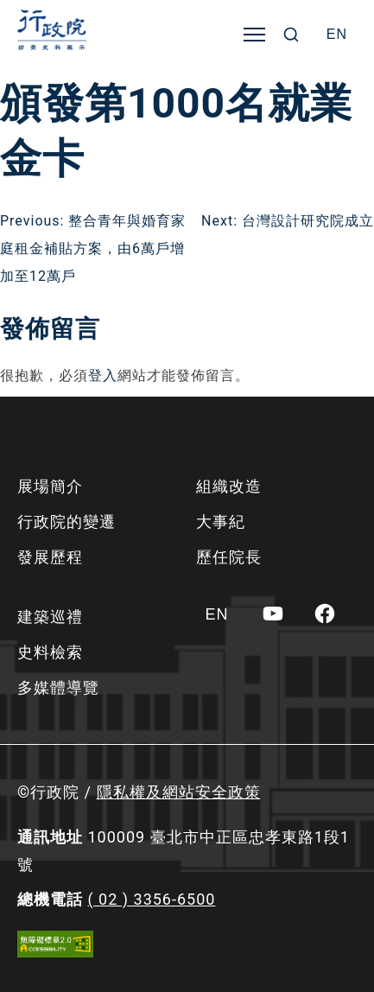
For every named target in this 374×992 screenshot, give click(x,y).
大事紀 (220, 521)
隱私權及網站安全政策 (179, 792)
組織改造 (229, 486)
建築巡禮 (50, 616)
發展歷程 (50, 557)
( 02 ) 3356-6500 (151, 899)
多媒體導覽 (58, 687)
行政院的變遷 (66, 521)
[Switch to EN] (337, 34)
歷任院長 (229, 557)
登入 (102, 375)
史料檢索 (50, 652)
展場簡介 (50, 486)
